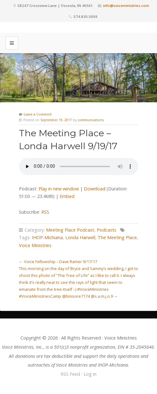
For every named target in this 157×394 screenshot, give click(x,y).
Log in (90, 374)
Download (94, 189)
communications (91, 120)
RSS (45, 212)
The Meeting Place (117, 237)
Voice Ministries (35, 245)
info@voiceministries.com (126, 5)
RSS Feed (70, 374)
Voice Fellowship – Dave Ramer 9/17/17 (60, 261)
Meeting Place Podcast (70, 230)
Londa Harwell (80, 237)
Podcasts (106, 230)
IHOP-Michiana (47, 237)
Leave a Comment (38, 114)
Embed (67, 196)
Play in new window (58, 189)
